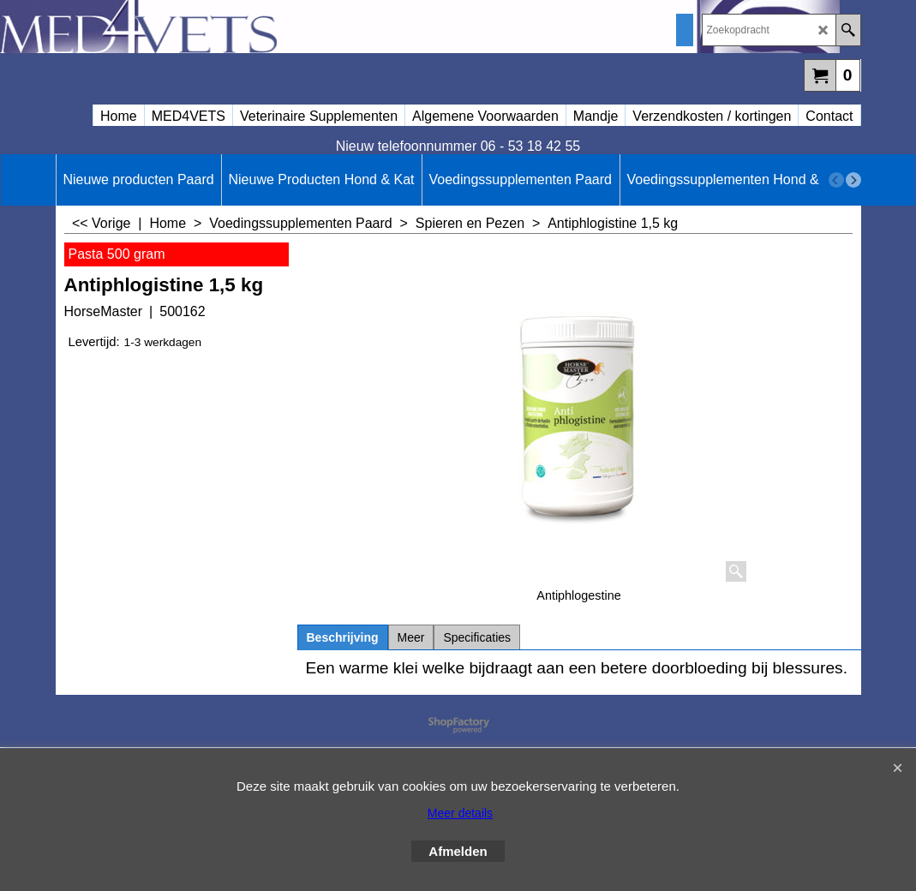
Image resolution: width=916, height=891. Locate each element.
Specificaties (477, 637)
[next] (853, 180)
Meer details (460, 813)
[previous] (836, 180)
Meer (411, 637)
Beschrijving (343, 637)
